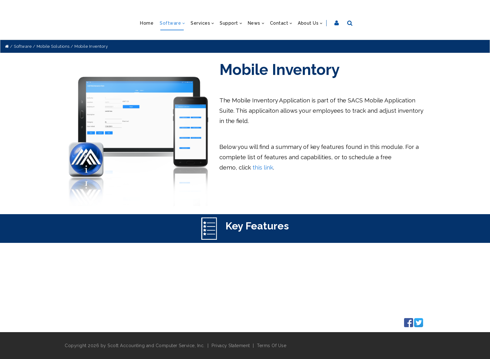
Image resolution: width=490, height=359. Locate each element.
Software (23, 46)
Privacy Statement (231, 345)
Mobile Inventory (91, 46)
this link (262, 167)
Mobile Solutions (53, 46)
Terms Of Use (271, 345)
